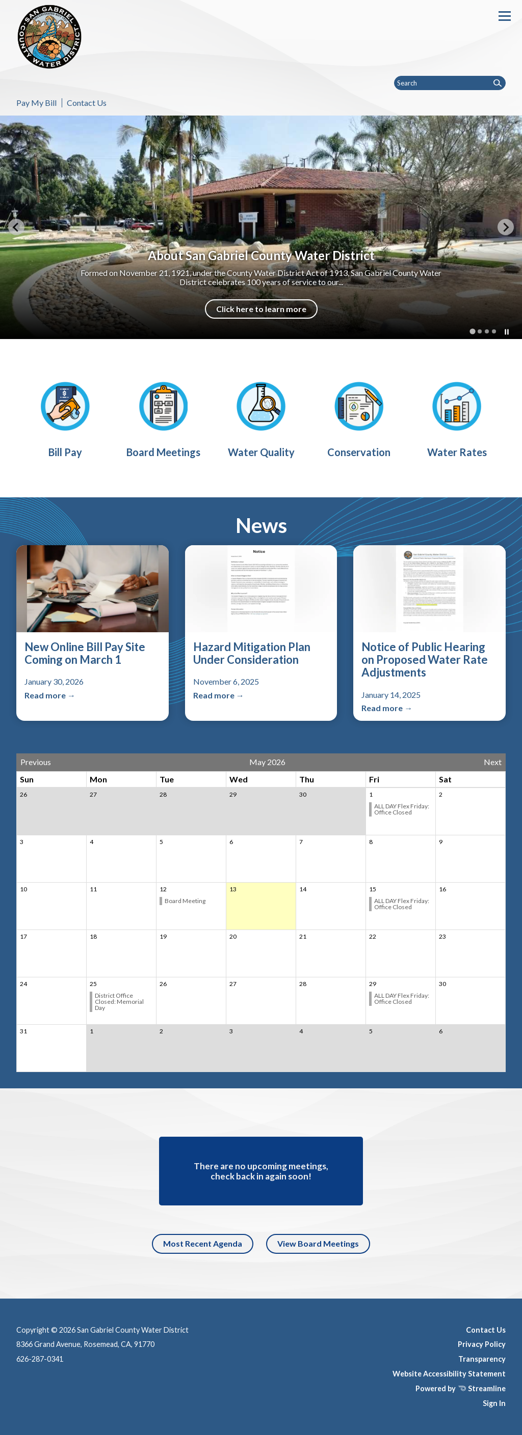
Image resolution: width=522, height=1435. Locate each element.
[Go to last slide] (16, 227)
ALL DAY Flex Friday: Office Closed (401, 809)
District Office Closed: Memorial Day (119, 1001)
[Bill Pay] (65, 418)
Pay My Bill (36, 102)
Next (493, 762)
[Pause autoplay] (507, 331)
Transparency (482, 1359)
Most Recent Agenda (202, 1243)
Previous (35, 762)
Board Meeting (185, 901)
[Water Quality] (261, 418)
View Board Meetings (318, 1243)
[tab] (472, 331)
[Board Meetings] (163, 418)
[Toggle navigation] (504, 16)
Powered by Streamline (460, 1388)
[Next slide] (506, 227)
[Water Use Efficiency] (359, 418)
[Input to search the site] (450, 83)
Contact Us (87, 102)
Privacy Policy (482, 1344)
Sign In (494, 1403)
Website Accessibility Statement (449, 1373)
